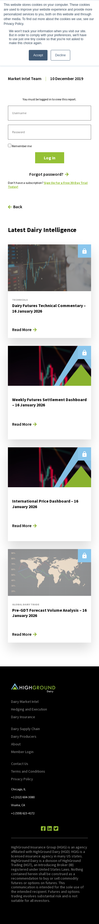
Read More (21, 329)
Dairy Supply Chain (25, 728)
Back (17, 206)
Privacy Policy (22, 779)
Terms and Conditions (28, 771)
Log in (49, 157)
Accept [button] (38, 55)
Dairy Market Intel (25, 701)
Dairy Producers (23, 736)
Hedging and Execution (29, 709)
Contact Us (19, 763)
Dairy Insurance (23, 716)
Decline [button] (60, 55)
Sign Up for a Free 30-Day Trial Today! (48, 184)
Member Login (22, 751)
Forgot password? (46, 174)
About (16, 744)
